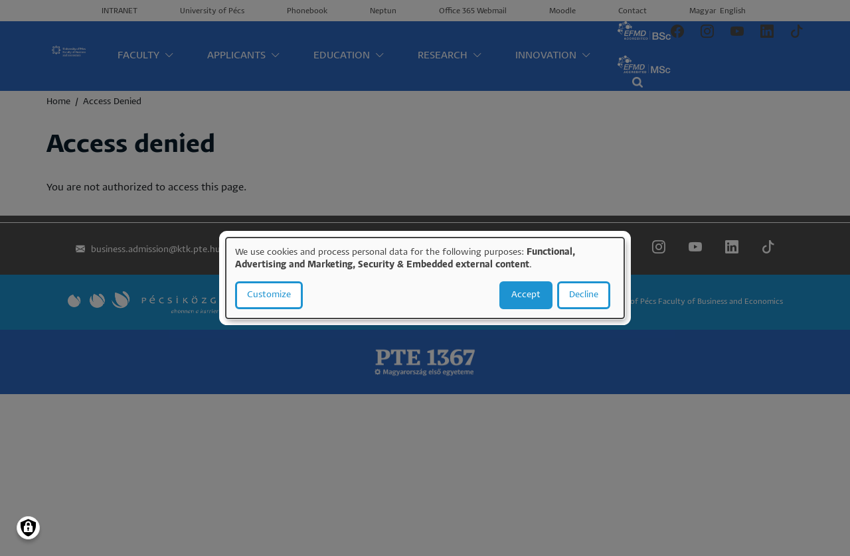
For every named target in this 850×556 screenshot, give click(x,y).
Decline (583, 295)
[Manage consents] (28, 527)
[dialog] (425, 278)
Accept (526, 295)
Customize (269, 295)
